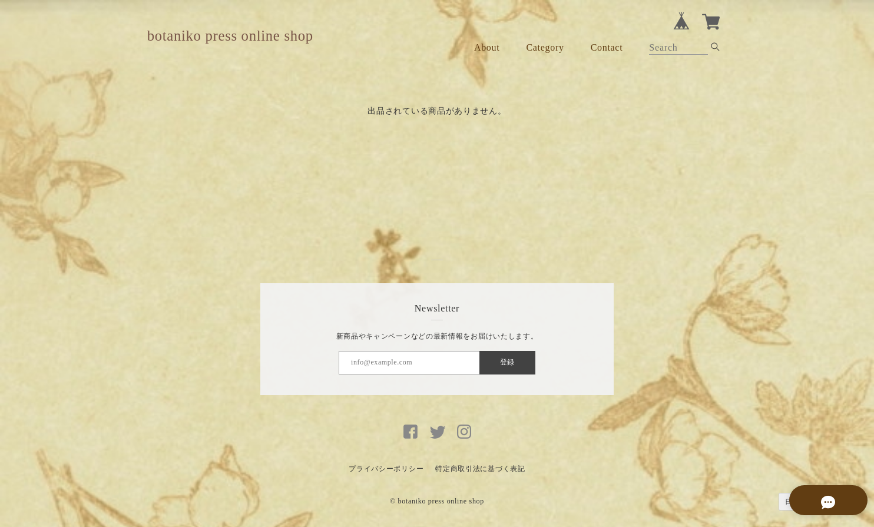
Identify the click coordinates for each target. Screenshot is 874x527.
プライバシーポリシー (386, 469)
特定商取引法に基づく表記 (480, 469)
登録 (507, 362)
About (487, 47)
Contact (607, 47)
